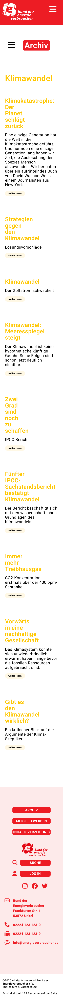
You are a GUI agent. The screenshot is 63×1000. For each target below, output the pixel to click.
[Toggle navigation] (54, 9)
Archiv (31, 810)
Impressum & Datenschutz (20, 986)
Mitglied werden (31, 821)
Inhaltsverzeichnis (31, 832)
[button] (15, 193)
